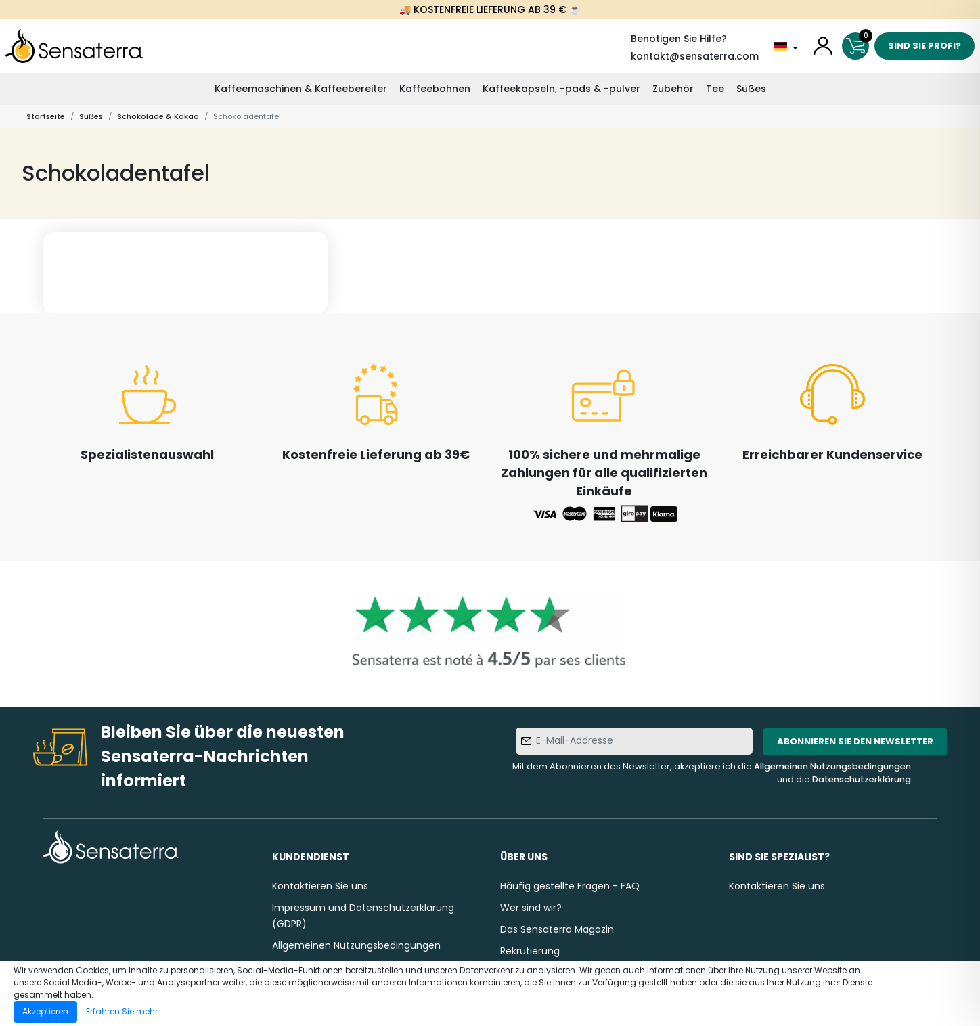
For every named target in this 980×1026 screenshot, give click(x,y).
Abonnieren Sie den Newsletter (855, 741)
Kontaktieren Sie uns (320, 886)
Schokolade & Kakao (158, 116)
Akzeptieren (45, 1011)
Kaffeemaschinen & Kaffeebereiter (301, 88)
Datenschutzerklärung (861, 779)
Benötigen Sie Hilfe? (679, 38)
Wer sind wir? (531, 907)
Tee (715, 88)
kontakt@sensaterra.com (695, 56)
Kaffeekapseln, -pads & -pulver (561, 88)
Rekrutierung (530, 951)
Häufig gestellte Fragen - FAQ (570, 886)
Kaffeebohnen (434, 88)
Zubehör (673, 88)
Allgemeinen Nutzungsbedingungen (832, 766)
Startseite (45, 116)
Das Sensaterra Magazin (557, 929)
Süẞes (751, 88)
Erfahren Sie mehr (122, 1011)
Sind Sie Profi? (924, 45)
